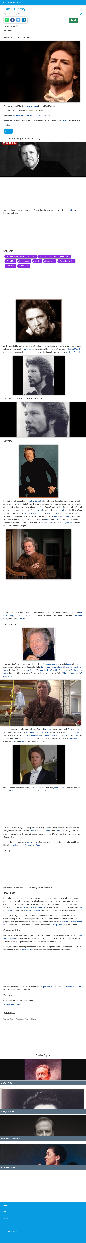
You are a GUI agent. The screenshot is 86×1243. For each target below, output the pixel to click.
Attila (31, 831)
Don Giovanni (32, 106)
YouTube (10, 266)
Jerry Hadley (16, 845)
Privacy (5, 1218)
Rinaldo (69, 664)
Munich (65, 922)
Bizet (48, 519)
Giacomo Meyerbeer (71, 673)
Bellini (68, 735)
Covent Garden (64, 667)
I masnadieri (59, 787)
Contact (6, 1225)
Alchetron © (10, 1231)
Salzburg (21, 619)
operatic (69, 210)
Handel (70, 349)
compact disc (58, 925)
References (23, 266)
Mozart (77, 349)
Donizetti (25, 735)
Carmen (59, 519)
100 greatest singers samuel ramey (21, 256)
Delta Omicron (27, 949)
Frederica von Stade (32, 845)
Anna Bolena (36, 735)
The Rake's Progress (33, 910)
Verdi (68, 352)
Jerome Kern (32, 842)
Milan (28, 615)
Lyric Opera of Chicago (34, 670)
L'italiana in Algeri (73, 732)
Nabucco (41, 787)
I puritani (75, 735)
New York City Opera (62, 516)
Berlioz (23, 741)
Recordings (49, 261)
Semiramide (30, 732)
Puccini (77, 352)
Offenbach (14, 791)
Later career (24, 261)
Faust (51, 522)
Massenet (59, 831)
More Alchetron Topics (12, 1004)
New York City (51, 513)
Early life (10, 261)
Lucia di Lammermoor (53, 735)
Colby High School (33, 501)
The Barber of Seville (44, 732)
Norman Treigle (60, 510)
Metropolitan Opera (49, 664)
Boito (65, 120)
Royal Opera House (48, 667)
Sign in (73, 20)
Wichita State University (22, 115)
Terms (5, 1212)
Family (37, 261)
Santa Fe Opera (30, 513)
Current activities (66, 261)
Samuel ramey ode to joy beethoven (54, 256)
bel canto (27, 349)
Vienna (34, 615)
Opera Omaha (47, 986)
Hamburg (9, 615)
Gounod (44, 522)
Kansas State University (41, 115)
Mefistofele (67, 522)
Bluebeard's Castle (38, 907)
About (5, 1205)
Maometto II (47, 831)
